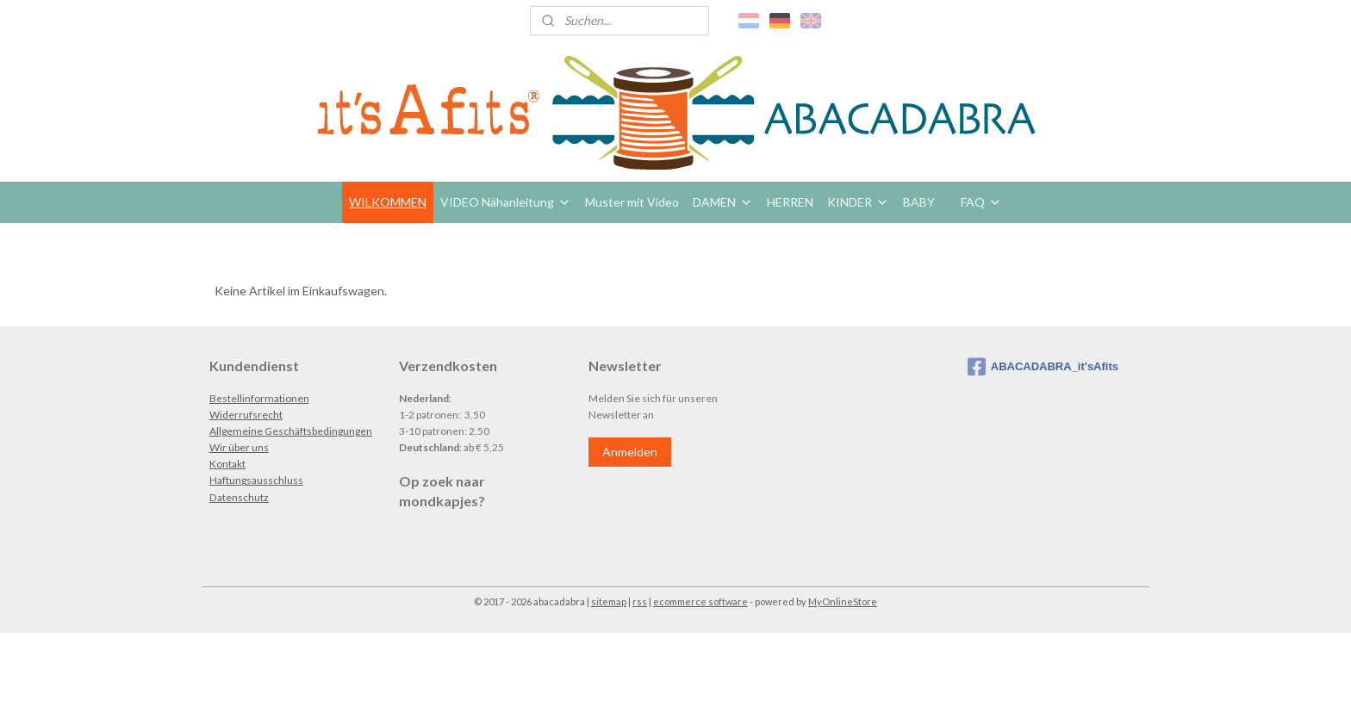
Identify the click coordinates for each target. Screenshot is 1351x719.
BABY (919, 202)
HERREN (790, 202)
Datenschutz (239, 497)
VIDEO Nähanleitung (505, 202)
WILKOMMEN (387, 202)
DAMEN (723, 202)
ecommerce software (700, 601)
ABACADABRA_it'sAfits (1043, 366)
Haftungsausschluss (256, 480)
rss (639, 601)
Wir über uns (239, 447)
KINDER (858, 202)
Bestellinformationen (259, 398)
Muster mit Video (632, 202)
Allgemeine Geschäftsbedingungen (290, 431)
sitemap (608, 601)
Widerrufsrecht (246, 414)
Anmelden (629, 451)
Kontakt (227, 463)
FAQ (981, 202)
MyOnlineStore (842, 601)
